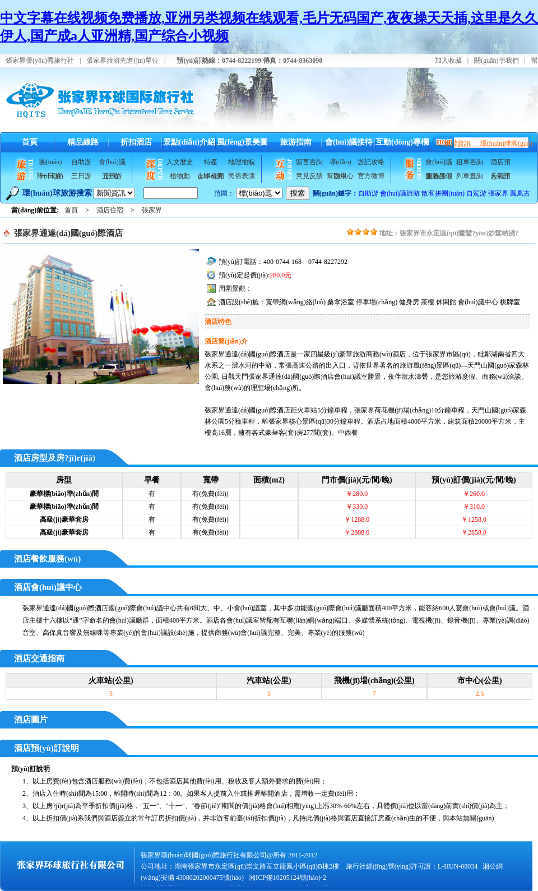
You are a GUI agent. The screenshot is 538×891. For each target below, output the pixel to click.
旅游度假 (438, 176)
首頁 (30, 142)
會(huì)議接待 (349, 142)
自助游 (81, 162)
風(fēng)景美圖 (242, 142)
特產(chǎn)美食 (210, 163)
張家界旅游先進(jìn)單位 (122, 60)
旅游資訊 (457, 143)
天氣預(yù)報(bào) (500, 177)
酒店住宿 (109, 210)
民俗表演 (241, 176)
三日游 (81, 176)
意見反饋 (309, 176)
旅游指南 (296, 142)
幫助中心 (340, 176)
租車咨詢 (469, 162)
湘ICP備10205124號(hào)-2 (287, 877)
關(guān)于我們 (496, 60)
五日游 (112, 176)
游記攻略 (371, 162)
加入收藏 (448, 60)
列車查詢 (469, 176)
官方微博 (371, 176)
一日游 (50, 176)
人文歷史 (179, 162)
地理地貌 (241, 162)
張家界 (498, 193)
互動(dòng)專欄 (402, 142)
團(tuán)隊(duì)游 (50, 163)
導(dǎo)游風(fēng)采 (339, 163)
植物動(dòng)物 (180, 177)
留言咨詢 (309, 162)
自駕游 (476, 193)
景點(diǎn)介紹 (189, 142)
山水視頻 (210, 176)
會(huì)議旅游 (112, 163)
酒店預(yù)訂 (500, 163)
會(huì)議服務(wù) (438, 163)
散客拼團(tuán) (443, 193)
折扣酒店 (136, 142)
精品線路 (83, 142)
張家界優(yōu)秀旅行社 (40, 60)
